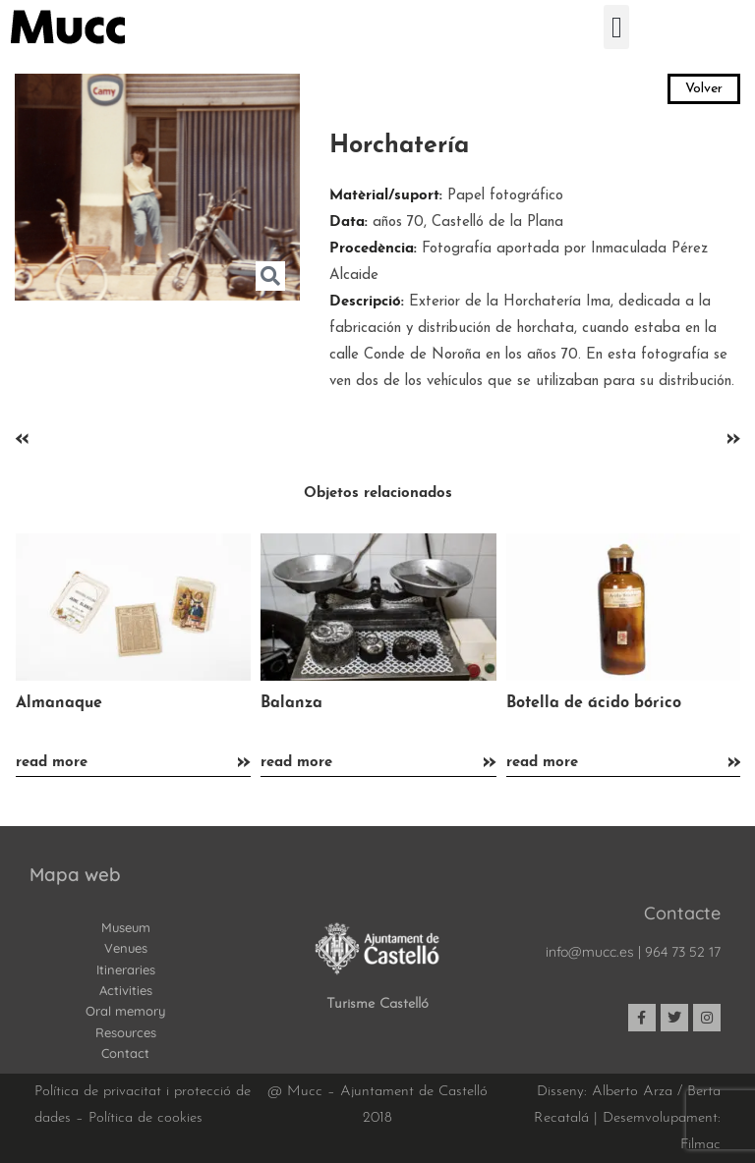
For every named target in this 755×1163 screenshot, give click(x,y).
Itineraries (125, 969)
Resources (125, 1032)
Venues (125, 948)
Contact (125, 1053)
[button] (616, 27)
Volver (704, 89)
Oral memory (125, 1011)
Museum (125, 927)
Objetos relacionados (378, 493)
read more (51, 762)
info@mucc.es (590, 952)
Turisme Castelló (377, 1004)
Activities (125, 990)
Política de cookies (145, 1118)
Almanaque (59, 703)
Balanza (291, 703)
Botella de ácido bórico (593, 703)
